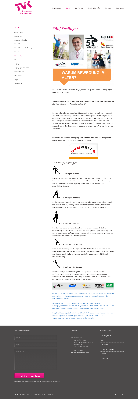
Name (18, 337)
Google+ (123, 394)
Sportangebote (106, 336)
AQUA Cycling (18, 32)
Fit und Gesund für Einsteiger (23, 48)
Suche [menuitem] (16, 394)
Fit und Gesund (19, 44)
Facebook (116, 394)
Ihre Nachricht (21, 351)
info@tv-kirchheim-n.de (81, 353)
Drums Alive (18, 36)
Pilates (16, 60)
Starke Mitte (18, 76)
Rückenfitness (19, 72)
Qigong (16, 64)
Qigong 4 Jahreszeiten (21, 68)
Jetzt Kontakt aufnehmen (29, 376)
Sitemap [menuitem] (22, 394)
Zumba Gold (18, 84)
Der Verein (79, 8)
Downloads (120, 8)
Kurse (68, 8)
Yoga (16, 80)
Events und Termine (107, 349)
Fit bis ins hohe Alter (20, 40)
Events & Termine (94, 8)
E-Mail (18, 344)
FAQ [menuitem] (28, 394)
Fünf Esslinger (19, 56)
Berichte (108, 8)
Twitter (119, 394)
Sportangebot (56, 8)
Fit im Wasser (18, 52)
